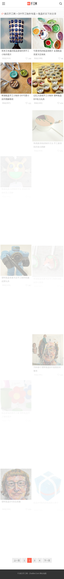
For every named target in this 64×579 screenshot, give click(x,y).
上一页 (17, 560)
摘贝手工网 (10, 14)
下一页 (47, 560)
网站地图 (43, 573)
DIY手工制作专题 (27, 14)
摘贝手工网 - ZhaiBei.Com (29, 573)
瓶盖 (40, 14)
